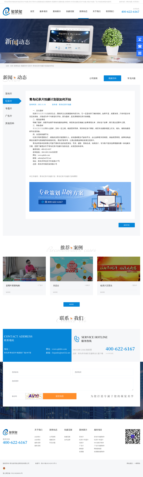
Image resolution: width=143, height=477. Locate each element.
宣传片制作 (48, 60)
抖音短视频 (97, 60)
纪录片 (30, 66)
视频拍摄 (82, 60)
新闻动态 (83, 11)
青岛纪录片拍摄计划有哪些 (67, 176)
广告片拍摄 (124, 60)
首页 (32, 11)
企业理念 (37, 440)
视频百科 (24, 66)
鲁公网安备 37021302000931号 (13, 473)
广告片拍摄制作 (99, 446)
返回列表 (127, 225)
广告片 (81, 446)
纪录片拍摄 (106, 60)
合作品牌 (67, 440)
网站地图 (129, 2)
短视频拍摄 (57, 60)
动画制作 (89, 60)
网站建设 (130, 463)
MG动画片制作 (99, 443)
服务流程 (37, 446)
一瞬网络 (137, 463)
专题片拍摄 (115, 60)
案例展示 (57, 11)
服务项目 (122, 2)
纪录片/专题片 (84, 440)
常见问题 (131, 78)
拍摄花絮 (70, 11)
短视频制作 (66, 60)
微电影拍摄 (133, 60)
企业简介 (37, 437)
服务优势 (37, 443)
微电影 (81, 449)
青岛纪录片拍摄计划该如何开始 (43, 66)
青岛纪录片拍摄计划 (47, 176)
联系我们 (136, 2)
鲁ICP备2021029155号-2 (49, 463)
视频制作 (74, 60)
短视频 (81, 451)
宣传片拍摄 (39, 60)
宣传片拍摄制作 (99, 437)
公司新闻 (93, 78)
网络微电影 (98, 449)
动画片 (81, 443)
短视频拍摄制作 (99, 451)
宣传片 (81, 437)
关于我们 (97, 11)
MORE (71, 304)
